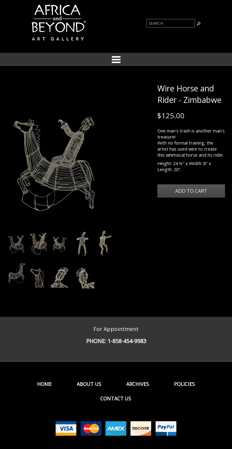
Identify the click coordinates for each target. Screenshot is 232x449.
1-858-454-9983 (127, 341)
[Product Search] (171, 23)
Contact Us (115, 398)
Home (44, 384)
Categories (116, 59)
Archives (137, 384)
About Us (89, 384)
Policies (184, 384)
